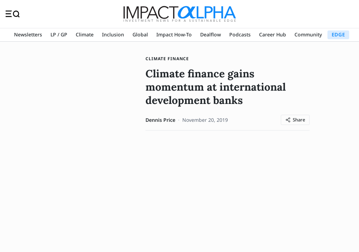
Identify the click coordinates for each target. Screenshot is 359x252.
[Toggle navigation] (13, 13)
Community (308, 34)
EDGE (338, 34)
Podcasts (240, 34)
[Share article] (295, 120)
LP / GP (58, 34)
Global (140, 34)
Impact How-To (174, 34)
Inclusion (113, 34)
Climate (85, 34)
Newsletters (28, 34)
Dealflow (210, 34)
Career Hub (272, 34)
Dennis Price (160, 120)
